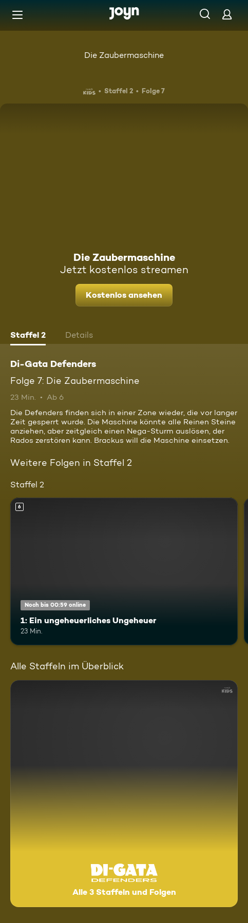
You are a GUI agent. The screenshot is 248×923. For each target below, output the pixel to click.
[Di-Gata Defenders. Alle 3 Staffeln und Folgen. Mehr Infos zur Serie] (124, 793)
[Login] (227, 14)
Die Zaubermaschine (124, 55)
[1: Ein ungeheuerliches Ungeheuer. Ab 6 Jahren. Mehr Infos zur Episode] (124, 571)
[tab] (28, 336)
